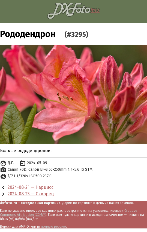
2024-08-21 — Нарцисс (30, 187)
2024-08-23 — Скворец (31, 193)
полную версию (53, 226)
